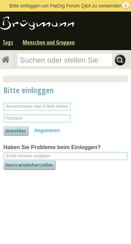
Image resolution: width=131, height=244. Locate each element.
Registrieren (47, 130)
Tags (8, 42)
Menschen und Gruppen (49, 42)
